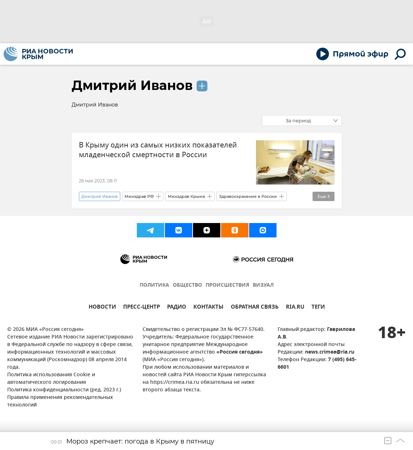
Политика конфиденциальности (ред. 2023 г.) (64, 390)
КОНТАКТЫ (208, 308)
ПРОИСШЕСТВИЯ (227, 285)
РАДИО (176, 308)
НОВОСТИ (102, 308)
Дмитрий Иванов (132, 85)
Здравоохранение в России (248, 196)
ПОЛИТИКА (154, 285)
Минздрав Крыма (186, 196)
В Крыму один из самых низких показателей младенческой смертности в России (158, 150)
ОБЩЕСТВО (187, 285)
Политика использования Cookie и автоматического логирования (51, 379)
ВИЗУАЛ (263, 285)
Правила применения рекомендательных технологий (60, 401)
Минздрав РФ (139, 196)
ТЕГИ (318, 308)
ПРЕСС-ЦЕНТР (141, 308)
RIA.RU (295, 308)
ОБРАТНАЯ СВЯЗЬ (255, 308)
